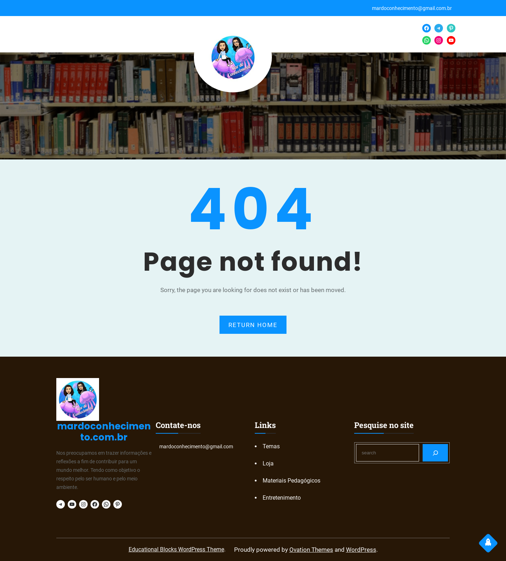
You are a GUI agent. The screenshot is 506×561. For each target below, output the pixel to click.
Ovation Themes (311, 549)
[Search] (435, 452)
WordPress (361, 549)
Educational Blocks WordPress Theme (176, 549)
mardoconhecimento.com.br (104, 432)
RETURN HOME (253, 324)
